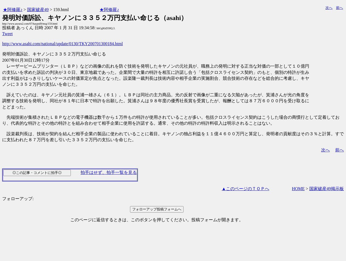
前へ (339, 8)
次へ (328, 8)
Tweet (7, 33)
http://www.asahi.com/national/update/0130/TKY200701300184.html (62, 43)
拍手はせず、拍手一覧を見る (109, 172)
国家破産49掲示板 (326, 188)
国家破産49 (38, 9)
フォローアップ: (18, 198)
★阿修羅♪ (12, 9)
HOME (298, 188)
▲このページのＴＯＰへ (245, 188)
